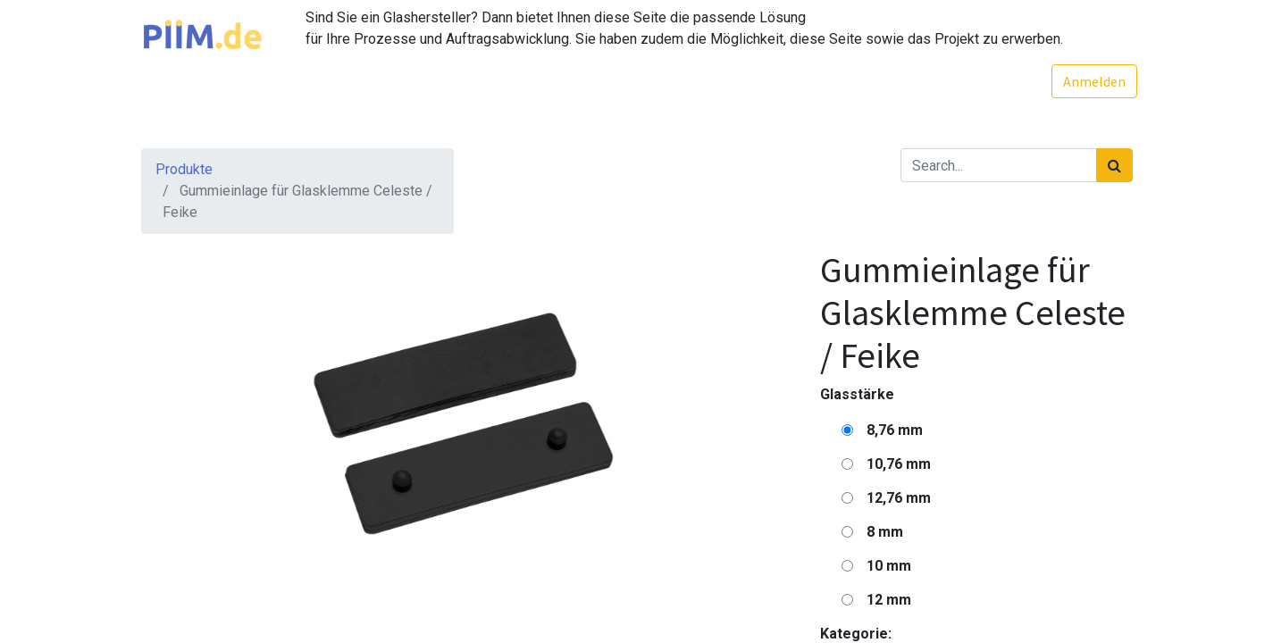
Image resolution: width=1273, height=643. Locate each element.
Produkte (184, 169)
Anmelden (1090, 81)
